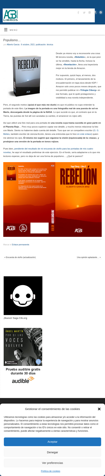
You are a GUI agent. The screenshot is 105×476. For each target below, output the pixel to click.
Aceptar (53, 441)
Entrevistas (41, 4)
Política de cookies (50, 471)
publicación (41, 45)
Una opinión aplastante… (89, 257)
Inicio (17, 4)
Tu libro (53, 4)
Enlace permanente (20, 245)
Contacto (74, 4)
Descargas (98, 4)
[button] (99, 409)
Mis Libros (27, 4)
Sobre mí (86, 4)
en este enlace (84, 134)
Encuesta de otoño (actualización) (20, 257)
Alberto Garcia (13, 45)
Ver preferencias (52, 462)
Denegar (52, 452)
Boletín (63, 4)
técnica (50, 45)
